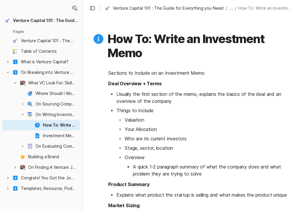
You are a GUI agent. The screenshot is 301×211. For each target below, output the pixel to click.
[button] (75, 8)
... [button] (231, 8)
